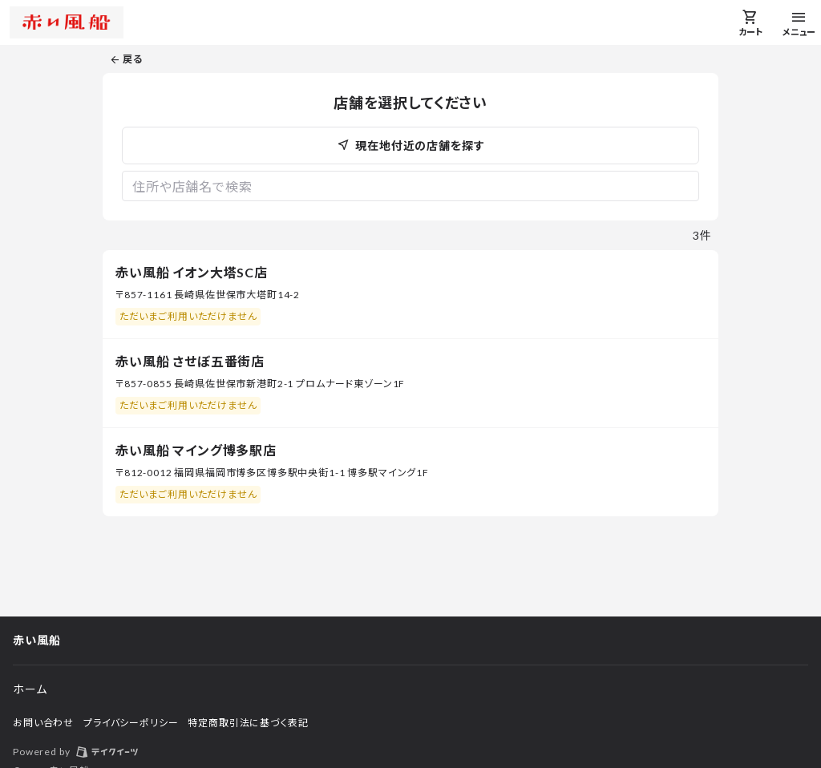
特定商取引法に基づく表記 (248, 723)
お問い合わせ (43, 723)
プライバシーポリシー (130, 723)
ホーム (30, 689)
